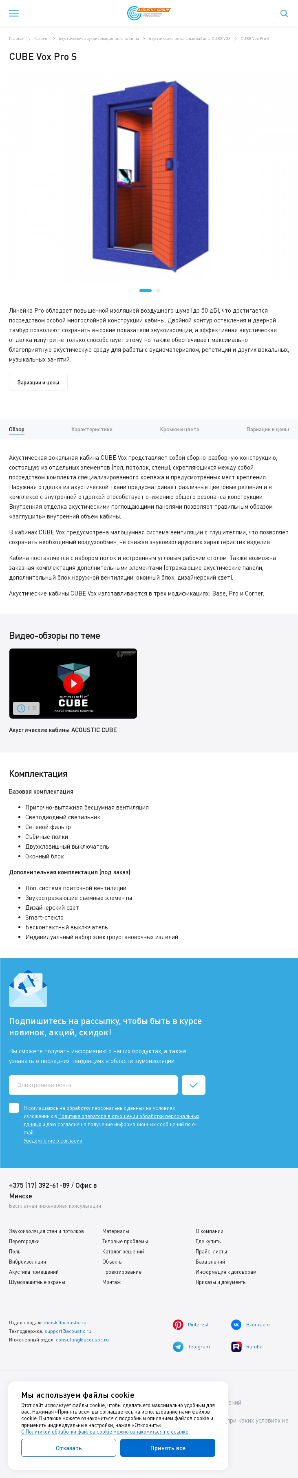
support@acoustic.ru (67, 1331)
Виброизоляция (27, 1261)
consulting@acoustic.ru (82, 1340)
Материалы (115, 1231)
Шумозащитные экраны (37, 1282)
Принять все (167, 1448)
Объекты (112, 1261)
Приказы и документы (221, 1282)
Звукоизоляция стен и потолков (46, 1231)
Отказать (69, 1448)
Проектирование (121, 1271)
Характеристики (92, 429)
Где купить (208, 1241)
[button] (145, 290)
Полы (15, 1251)
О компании (209, 1231)
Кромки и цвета (179, 429)
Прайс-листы (211, 1251)
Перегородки (24, 1241)
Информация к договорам (226, 1271)
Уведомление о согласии (53, 1140)
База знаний (210, 1261)
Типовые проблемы (125, 1241)
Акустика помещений (34, 1271)
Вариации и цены (38, 382)
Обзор (16, 429)
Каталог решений (123, 1251)
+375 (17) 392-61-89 (39, 1185)
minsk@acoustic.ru (65, 1322)
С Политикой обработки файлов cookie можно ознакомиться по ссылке (104, 1431)
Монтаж (111, 1282)
